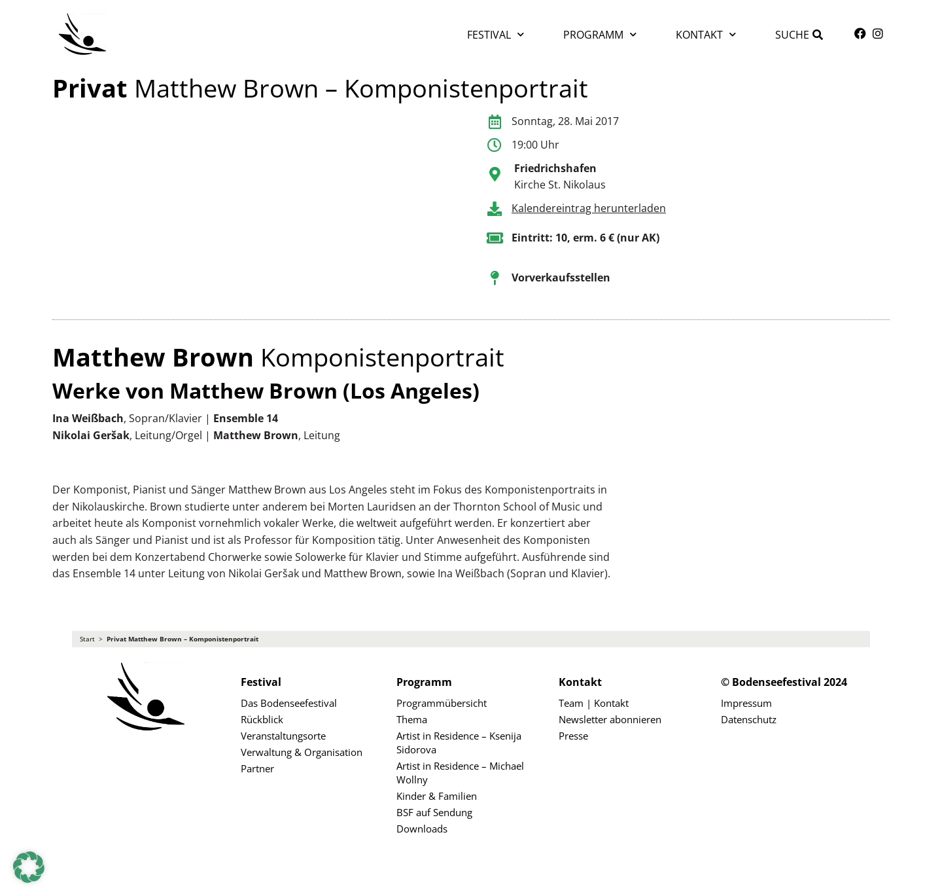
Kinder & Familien (436, 795)
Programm (600, 34)
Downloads (421, 828)
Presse (573, 735)
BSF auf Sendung (434, 812)
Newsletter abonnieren (610, 719)
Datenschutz (748, 719)
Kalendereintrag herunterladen (589, 208)
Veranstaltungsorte (283, 735)
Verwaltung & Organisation (301, 752)
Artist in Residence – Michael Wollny (460, 772)
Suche (792, 34)
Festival (495, 34)
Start (87, 639)
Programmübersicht (441, 702)
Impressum (746, 702)
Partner (257, 768)
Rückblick (262, 719)
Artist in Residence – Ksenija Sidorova (458, 742)
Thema (411, 719)
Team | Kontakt (594, 702)
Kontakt (706, 34)
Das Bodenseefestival (289, 702)
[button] (29, 867)
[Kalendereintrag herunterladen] (494, 209)
